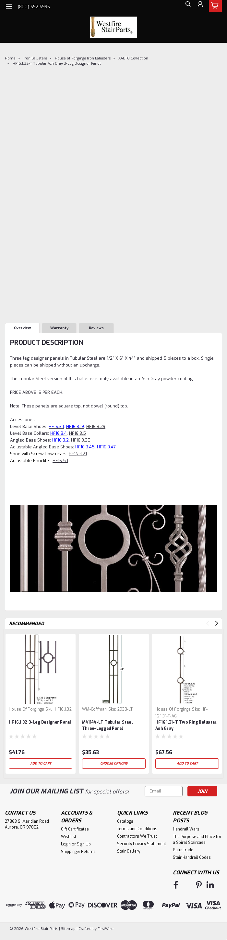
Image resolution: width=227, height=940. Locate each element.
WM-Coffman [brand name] (94, 709)
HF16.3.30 (80, 440)
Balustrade (183, 850)
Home (10, 58)
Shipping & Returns (78, 851)
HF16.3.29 (95, 426)
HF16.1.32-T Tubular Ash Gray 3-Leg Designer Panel (57, 63)
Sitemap (68, 926)
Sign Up (84, 844)
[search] (185, 6)
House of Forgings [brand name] (26, 709)
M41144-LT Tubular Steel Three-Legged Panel (107, 725)
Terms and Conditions (137, 828)
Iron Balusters (35, 58)
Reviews (96, 328)
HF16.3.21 (78, 454)
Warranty (59, 328)
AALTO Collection (133, 58)
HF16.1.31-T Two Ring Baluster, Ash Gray (186, 725)
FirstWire (105, 926)
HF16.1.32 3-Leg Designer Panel (40, 722)
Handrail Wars (186, 829)
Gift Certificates (75, 829)
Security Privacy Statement (141, 843)
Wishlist (68, 836)
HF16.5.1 (60, 460)
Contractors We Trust (137, 836)
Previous (207, 623)
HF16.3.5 (77, 433)
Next (216, 623)
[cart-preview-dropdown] (214, 6)
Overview (22, 328)
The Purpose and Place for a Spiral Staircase (197, 839)
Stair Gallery (128, 851)
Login (66, 844)
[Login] (199, 6)
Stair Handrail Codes (192, 857)
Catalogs (125, 821)
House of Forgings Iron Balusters (83, 58)
